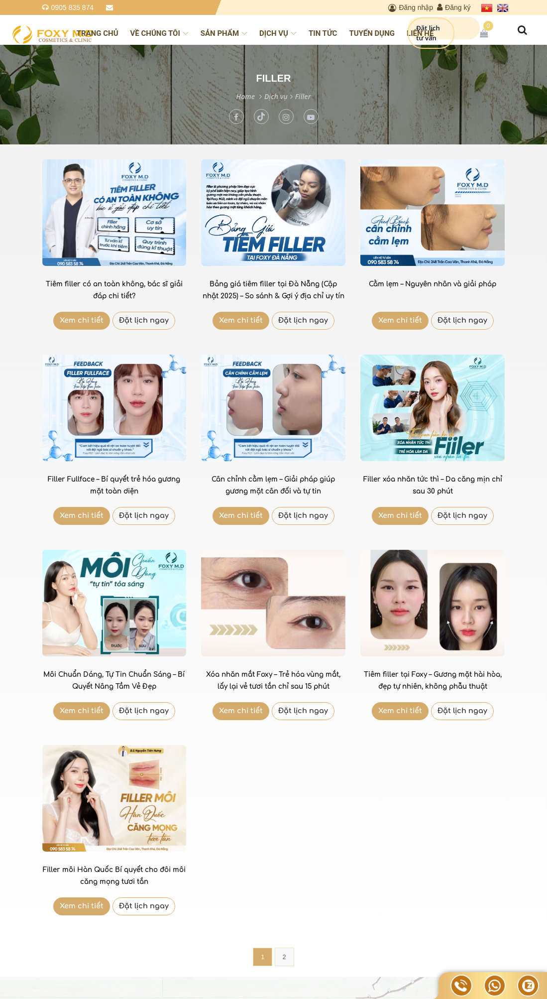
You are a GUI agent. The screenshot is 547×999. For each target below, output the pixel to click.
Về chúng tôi (159, 33)
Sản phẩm (224, 33)
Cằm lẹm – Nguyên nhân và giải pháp (432, 284)
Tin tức (323, 33)
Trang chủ (97, 33)
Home (245, 96)
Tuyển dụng (372, 33)
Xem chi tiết (82, 320)
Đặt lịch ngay (144, 320)
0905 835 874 (72, 7)
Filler (303, 96)
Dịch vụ (278, 33)
